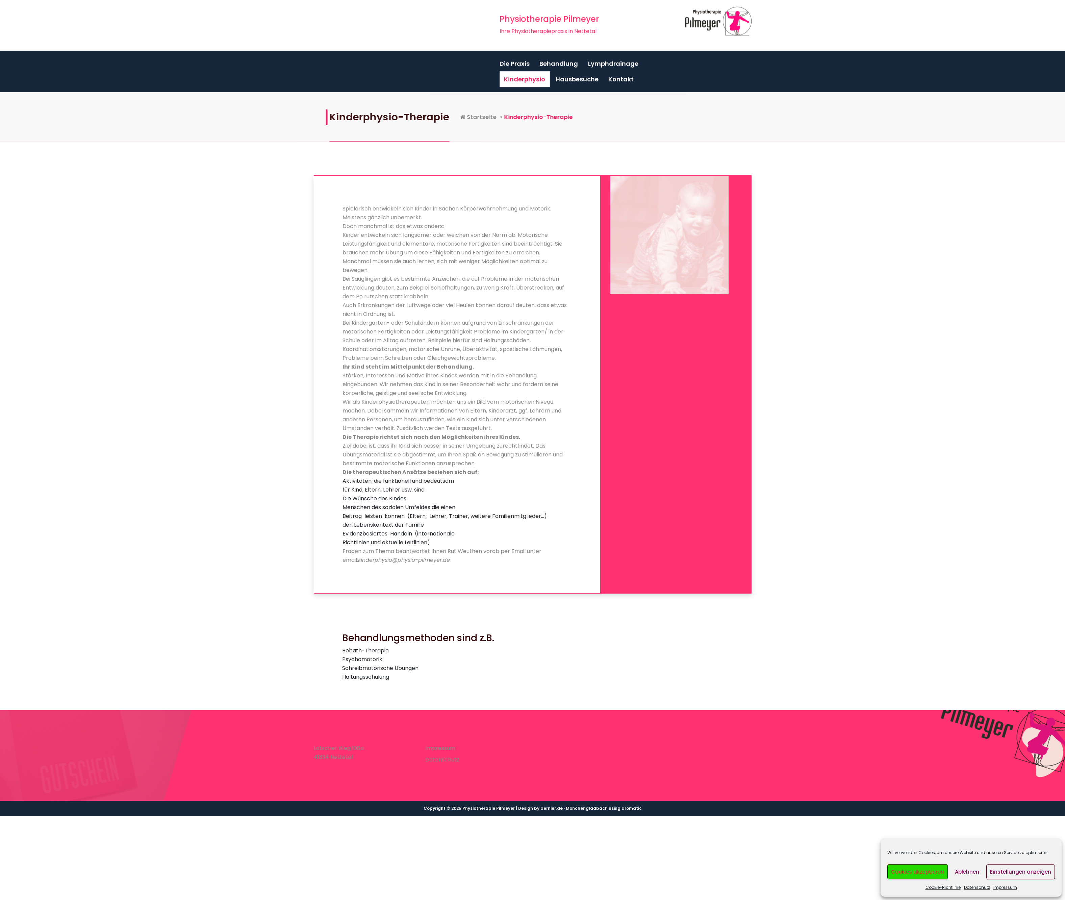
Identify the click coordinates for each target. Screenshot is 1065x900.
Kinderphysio (524, 75)
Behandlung (558, 59)
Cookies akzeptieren (917, 871)
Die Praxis (515, 59)
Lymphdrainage (613, 59)
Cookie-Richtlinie (943, 887)
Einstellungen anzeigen (1020, 871)
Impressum (1005, 887)
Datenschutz (977, 887)
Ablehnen (967, 871)
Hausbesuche (577, 75)
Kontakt (621, 75)
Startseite (549, 117)
